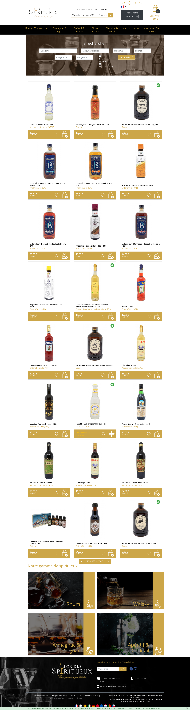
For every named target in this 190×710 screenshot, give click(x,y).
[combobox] (58, 50)
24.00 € (79, 552)
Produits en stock (106, 66)
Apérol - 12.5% (128, 306)
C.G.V (73, 696)
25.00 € (125, 433)
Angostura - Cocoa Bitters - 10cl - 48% (91, 246)
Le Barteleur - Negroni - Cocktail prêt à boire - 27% (48, 245)
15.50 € (79, 255)
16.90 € (125, 194)
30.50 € (33, 374)
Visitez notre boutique (132, 15)
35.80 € (33, 194)
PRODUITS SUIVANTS (95, 561)
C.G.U (79, 696)
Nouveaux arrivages (103, 60)
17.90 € (125, 315)
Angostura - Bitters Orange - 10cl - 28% (137, 185)
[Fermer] (187, 708)
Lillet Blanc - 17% (129, 365)
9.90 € (125, 133)
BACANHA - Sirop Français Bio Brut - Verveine (94, 365)
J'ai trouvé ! (126, 57)
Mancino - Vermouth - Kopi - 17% (43, 424)
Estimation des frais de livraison (61, 698)
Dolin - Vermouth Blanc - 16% (41, 124)
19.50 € (33, 133)
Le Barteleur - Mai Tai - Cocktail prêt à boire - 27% (94, 184)
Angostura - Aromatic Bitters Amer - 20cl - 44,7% (46, 305)
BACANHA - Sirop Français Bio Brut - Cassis (139, 543)
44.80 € (125, 255)
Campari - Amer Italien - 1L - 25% (43, 365)
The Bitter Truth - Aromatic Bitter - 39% (91, 543)
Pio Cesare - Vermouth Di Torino (135, 483)
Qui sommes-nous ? (85, 9)
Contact (79, 698)
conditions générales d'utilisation (77, 708)
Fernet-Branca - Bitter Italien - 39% (136, 424)
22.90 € (33, 315)
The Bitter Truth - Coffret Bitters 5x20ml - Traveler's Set (46, 542)
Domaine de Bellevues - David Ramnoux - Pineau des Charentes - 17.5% (92, 305)
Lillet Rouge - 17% (83, 483)
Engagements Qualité (59, 696)
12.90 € (79, 133)
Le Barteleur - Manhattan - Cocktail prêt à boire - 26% (141, 245)
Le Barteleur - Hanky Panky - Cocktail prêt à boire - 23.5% (47, 184)
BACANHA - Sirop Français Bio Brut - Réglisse (140, 124)
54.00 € (125, 492)
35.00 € (33, 433)
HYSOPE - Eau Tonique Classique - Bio (91, 424)
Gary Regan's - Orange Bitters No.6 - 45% (92, 124)
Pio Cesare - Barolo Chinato (41, 483)
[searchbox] (58, 50)
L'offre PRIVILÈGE (91, 696)
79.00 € (33, 492)
